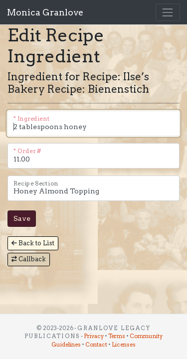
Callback (28, 259)
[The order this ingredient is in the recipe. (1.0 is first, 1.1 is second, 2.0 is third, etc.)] (93, 156)
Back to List (32, 243)
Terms (116, 336)
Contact (96, 344)
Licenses (124, 344)
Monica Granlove (45, 12)
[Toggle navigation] (168, 12)
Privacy (94, 336)
